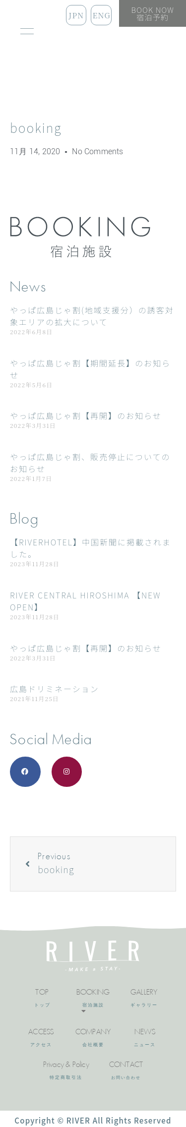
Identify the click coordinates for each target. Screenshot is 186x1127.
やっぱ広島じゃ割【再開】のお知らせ (86, 415)
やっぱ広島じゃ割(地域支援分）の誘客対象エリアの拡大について (92, 316)
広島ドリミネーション (54, 689)
